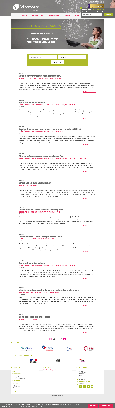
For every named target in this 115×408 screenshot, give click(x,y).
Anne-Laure (23, 79)
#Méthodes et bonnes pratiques (33, 185)
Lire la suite (85, 91)
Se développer (16, 376)
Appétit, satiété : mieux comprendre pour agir (34, 317)
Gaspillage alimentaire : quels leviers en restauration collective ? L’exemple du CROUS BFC (50, 129)
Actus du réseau (17, 386)
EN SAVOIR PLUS (106, 406)
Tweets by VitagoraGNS (50, 370)
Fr (101, 2)
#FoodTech (22, 185)
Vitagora (24, 16)
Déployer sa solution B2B (19, 378)
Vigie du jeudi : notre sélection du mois (32, 102)
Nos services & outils (16, 374)
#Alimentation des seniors (26, 239)
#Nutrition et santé (70, 105)
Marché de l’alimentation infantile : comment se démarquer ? (40, 76)
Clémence (23, 106)
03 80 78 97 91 (82, 377)
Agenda (15, 385)
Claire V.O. (23, 187)
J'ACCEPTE (93, 406)
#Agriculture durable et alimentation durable (31, 105)
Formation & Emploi (54, 16)
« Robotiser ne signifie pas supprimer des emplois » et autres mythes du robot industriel (49, 290)
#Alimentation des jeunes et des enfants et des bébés (33, 78)
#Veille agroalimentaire (82, 158)
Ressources (16, 388)
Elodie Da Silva (24, 320)
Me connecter (94, 1)
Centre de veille (79, 16)
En (103, 2)
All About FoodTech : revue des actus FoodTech (35, 183)
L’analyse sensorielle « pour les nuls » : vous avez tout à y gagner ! (41, 209)
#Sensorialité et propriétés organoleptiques (48, 212)
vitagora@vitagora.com (84, 382)
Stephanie (23, 213)
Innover (15, 377)
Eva (21, 133)
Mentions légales (54, 395)
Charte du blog (60, 395)
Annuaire (15, 389)
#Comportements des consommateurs (54, 105)
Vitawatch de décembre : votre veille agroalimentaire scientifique (41, 156)
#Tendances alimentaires (54, 78)
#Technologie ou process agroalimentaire (47, 292)
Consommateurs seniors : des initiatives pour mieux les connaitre (41, 236)
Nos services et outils (38, 16)
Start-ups (67, 16)
